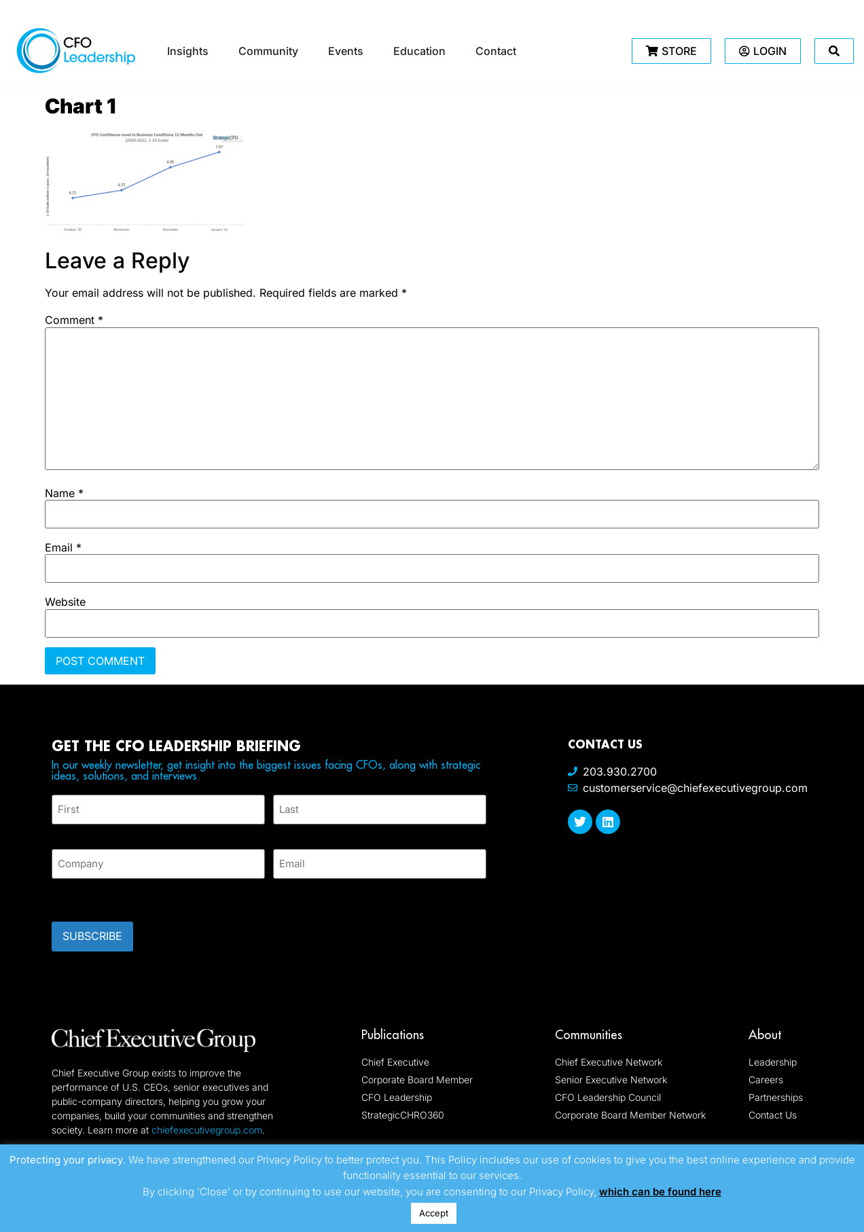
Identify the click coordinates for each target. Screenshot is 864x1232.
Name (64, 493)
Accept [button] (433, 1213)
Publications (392, 1027)
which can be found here (660, 1191)
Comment (74, 319)
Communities (588, 1027)
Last (283, 829)
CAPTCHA (79, 891)
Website (65, 601)
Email (63, 547)
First (62, 829)
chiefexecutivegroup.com (206, 1122)
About (765, 1027)
